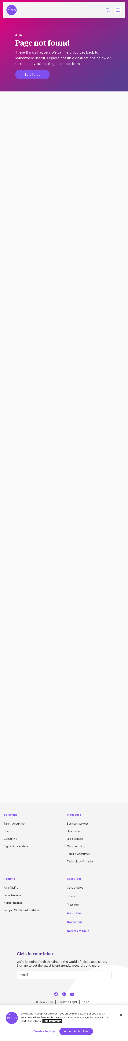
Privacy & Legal (67, 1002)
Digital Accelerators (16, 846)
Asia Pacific (11, 887)
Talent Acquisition (15, 823)
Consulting (10, 839)
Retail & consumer (78, 854)
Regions (9, 878)
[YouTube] (72, 994)
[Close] (121, 1015)
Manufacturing (76, 846)
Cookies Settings (44, 1031)
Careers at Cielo (78, 931)
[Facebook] (56, 994)
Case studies (75, 887)
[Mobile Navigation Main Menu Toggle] (118, 10)
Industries (74, 814)
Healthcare (74, 831)
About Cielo (75, 913)
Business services (78, 823)
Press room (74, 905)
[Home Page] (11, 10)
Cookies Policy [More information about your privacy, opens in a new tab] (52, 1021)
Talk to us (32, 74)
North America (13, 903)
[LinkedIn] (64, 994)
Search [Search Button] (107, 10)
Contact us (74, 922)
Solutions (10, 814)
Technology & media (80, 861)
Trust (85, 1002)
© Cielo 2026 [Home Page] (44, 1002)
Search (8, 831)
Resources (74, 878)
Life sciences (75, 839)
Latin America (12, 895)
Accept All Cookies (76, 1031)
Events (71, 896)
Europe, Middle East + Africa (21, 910)
